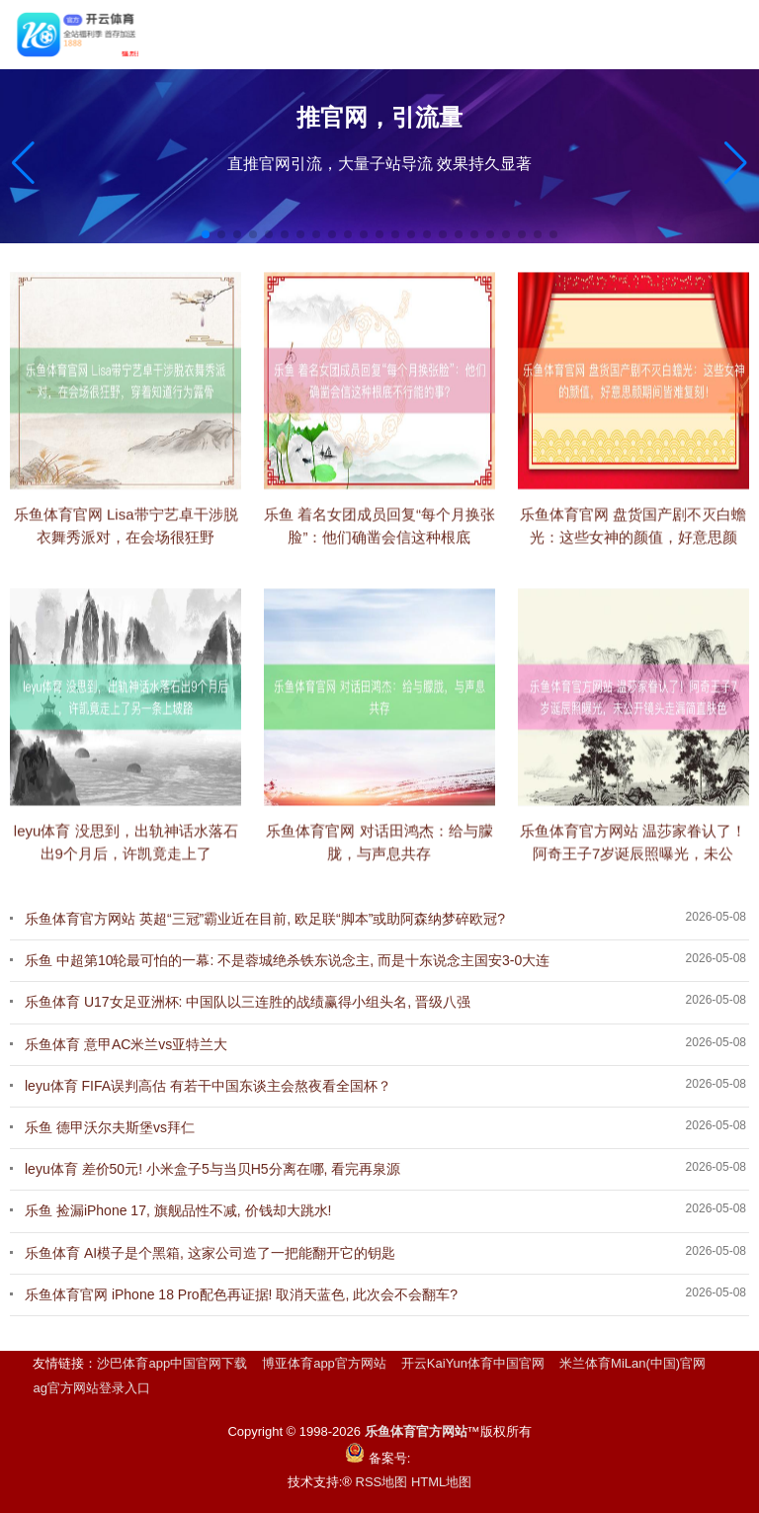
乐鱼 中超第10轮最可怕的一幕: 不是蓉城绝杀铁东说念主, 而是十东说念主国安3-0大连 (287, 960)
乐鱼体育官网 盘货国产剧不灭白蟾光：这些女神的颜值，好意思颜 (633, 544)
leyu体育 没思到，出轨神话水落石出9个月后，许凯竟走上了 (126, 860)
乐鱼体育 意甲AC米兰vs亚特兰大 (126, 1044)
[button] (735, 163)
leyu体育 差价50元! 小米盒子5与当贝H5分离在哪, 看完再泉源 (212, 1169)
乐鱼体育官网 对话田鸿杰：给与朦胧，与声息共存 (379, 860)
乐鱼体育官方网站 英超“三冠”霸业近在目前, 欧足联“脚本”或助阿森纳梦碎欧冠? (265, 919)
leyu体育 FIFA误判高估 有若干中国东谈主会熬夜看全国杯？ (208, 1086)
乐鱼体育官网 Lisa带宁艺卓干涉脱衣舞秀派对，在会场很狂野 (126, 544)
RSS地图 (382, 1481)
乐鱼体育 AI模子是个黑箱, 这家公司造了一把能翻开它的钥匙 (210, 1253)
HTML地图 (441, 1481)
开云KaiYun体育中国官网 (473, 1363)
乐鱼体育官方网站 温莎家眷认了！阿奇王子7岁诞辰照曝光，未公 (633, 860)
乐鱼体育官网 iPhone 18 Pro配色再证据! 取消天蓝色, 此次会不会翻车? (241, 1294)
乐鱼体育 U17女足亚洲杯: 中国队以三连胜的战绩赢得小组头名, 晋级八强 (247, 1002)
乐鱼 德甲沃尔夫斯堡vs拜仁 (110, 1127)
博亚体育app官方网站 (324, 1363)
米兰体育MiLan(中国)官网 (632, 1363)
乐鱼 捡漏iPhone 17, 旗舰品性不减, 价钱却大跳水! (178, 1210)
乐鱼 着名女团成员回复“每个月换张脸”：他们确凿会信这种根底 (379, 544)
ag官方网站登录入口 (91, 1387)
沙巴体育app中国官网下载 (172, 1363)
